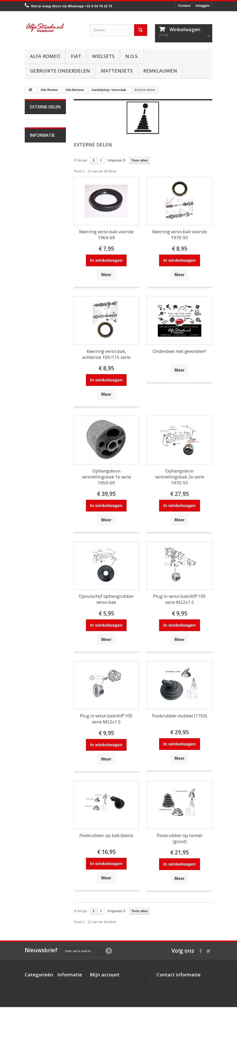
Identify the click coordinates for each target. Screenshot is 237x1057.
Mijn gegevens (101, 1003)
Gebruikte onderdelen (60, 71)
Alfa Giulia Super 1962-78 (41, 360)
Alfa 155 (39, 475)
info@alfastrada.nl (191, 1019)
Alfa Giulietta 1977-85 (41, 399)
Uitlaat (38, 172)
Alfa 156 (39, 483)
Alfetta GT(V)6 (44, 388)
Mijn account (105, 974)
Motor (38, 139)
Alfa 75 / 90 (42, 451)
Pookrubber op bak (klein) (106, 835)
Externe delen (44, 220)
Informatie (42, 583)
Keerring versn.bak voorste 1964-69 (106, 235)
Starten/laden (43, 156)
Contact (184, 6)
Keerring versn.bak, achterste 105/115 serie (106, 354)
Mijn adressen (101, 996)
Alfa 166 (39, 524)
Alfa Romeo (45, 56)
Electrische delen (40, 296)
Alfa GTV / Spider (40, 543)
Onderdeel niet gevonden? (179, 351)
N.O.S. (132, 56)
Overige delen (44, 348)
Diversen (40, 244)
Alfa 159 (39, 492)
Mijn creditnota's (103, 990)
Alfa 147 (39, 467)
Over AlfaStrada (45, 597)
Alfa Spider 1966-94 (40, 375)
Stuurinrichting (44, 260)
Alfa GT (39, 532)
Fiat (76, 56)
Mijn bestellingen (103, 983)
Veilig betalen (43, 605)
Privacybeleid (68, 1024)
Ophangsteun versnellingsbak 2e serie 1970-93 (179, 477)
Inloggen (203, 6)
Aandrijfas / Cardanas (40, 207)
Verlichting (41, 308)
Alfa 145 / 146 (44, 459)
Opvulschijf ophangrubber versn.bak (106, 599)
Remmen (40, 252)
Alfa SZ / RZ (42, 555)
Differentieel (42, 236)
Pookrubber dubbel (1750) (179, 716)
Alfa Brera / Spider (40, 503)
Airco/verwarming (43, 284)
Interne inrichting (37, 328)
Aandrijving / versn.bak (41, 192)
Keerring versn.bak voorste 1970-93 (179, 235)
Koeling (39, 164)
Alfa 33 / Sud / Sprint (42, 439)
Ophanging (42, 268)
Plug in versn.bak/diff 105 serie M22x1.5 (179, 599)
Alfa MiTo (40, 427)
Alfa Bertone (43, 131)
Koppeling (41, 180)
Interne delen (43, 228)
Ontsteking (41, 148)
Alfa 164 (39, 515)
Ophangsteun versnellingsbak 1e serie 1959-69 (106, 477)
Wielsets (103, 56)
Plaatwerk (41, 316)
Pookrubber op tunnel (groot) (179, 838)
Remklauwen (160, 71)
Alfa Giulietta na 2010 (44, 415)
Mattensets (117, 71)
